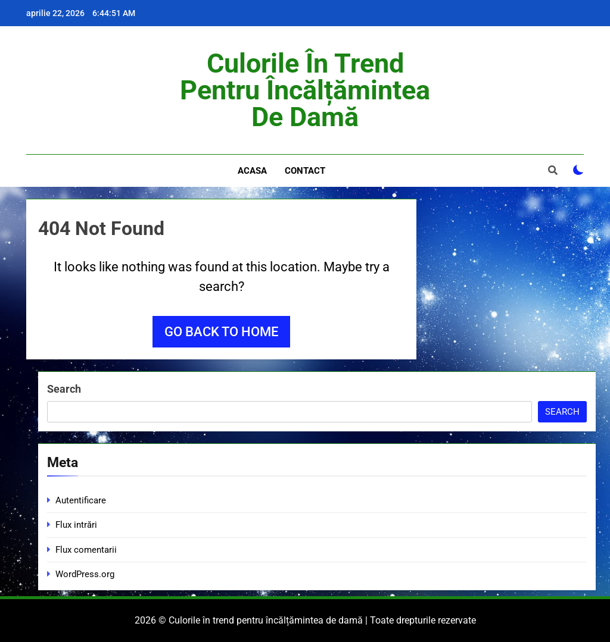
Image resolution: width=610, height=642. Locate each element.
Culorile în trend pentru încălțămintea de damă (305, 90)
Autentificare (80, 500)
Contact (305, 170)
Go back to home (221, 331)
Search (64, 389)
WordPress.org (84, 574)
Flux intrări (76, 524)
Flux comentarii (86, 549)
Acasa (252, 170)
